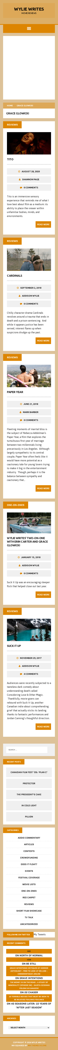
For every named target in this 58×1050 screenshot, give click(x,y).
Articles (29, 844)
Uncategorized (29, 924)
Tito (10, 159)
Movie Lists (29, 884)
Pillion (29, 816)
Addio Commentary (29, 837)
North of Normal (31, 955)
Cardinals (14, 275)
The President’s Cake (29, 794)
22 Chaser (31, 992)
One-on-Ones (29, 890)
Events (29, 871)
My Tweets (40, 934)
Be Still (31, 963)
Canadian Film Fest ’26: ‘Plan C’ (29, 772)
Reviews (29, 904)
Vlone (43, 1045)
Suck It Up (14, 645)
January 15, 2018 (30, 557)
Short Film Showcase (29, 910)
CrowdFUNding (29, 857)
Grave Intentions (31, 978)
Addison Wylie (30, 296)
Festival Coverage (29, 877)
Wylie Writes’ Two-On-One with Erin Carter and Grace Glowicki (27, 541)
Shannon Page (30, 179)
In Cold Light (29, 805)
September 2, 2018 (30, 288)
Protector (29, 783)
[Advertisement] (29, 67)
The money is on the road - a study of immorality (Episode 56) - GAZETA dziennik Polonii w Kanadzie (29, 985)
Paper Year (15, 391)
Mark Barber (30, 412)
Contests (29, 851)
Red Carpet (29, 897)
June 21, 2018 (31, 404)
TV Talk (29, 917)
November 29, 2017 (30, 658)
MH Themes (33, 1045)
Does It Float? (29, 864)
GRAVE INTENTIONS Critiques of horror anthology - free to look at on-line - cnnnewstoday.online (29, 971)
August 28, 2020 (31, 171)
